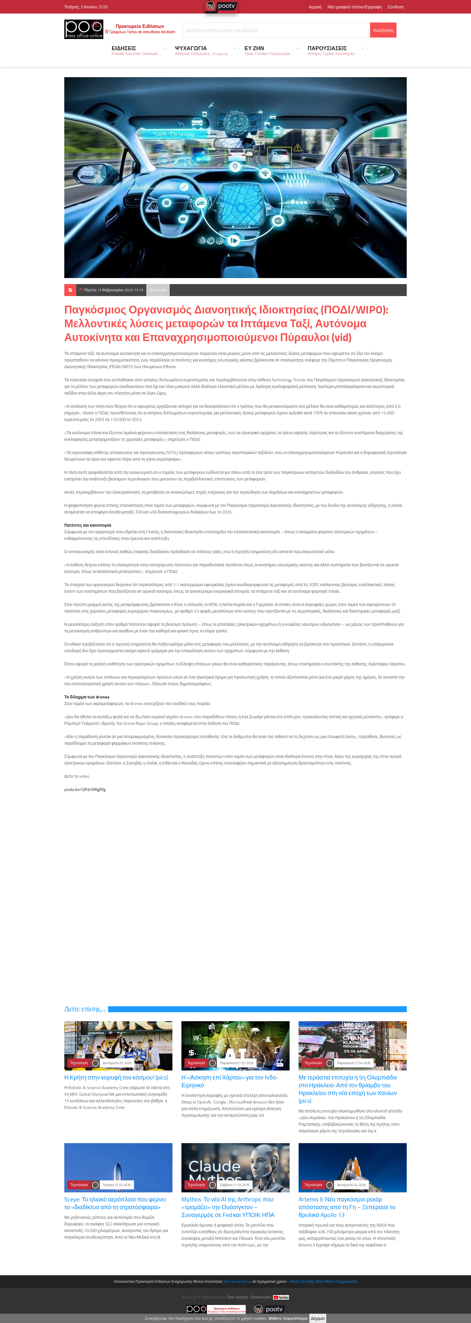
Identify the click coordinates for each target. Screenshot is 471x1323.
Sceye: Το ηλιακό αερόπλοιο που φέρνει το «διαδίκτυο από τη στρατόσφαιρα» (115, 1203)
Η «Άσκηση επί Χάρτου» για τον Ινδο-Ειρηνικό (229, 1081)
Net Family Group (237, 1281)
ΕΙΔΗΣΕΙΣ (137, 50)
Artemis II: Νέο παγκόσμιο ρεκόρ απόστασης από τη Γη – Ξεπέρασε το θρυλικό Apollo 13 (347, 1206)
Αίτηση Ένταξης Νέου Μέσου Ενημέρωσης (323, 1281)
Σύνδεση (395, 7)
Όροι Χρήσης (237, 1297)
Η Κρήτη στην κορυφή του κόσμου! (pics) (116, 1077)
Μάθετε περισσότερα (288, 1318)
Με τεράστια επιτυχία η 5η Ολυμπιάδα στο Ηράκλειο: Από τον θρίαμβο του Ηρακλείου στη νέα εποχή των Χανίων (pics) (348, 1089)
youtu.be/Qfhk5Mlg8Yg (84, 789)
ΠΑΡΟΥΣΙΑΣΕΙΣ (333, 50)
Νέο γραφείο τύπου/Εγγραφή (354, 7)
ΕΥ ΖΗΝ (269, 50)
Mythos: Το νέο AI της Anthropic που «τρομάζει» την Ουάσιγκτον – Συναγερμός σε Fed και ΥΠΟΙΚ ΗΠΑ (228, 1206)
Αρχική (315, 7)
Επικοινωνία (260, 1297)
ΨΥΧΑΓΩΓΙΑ (203, 50)
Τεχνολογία (158, 290)
